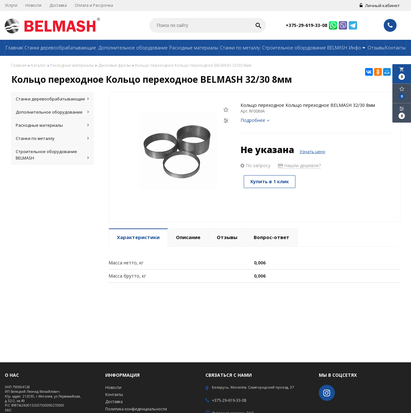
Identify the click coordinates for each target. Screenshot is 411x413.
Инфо (358, 48)
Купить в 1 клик (269, 181)
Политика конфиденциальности (136, 409)
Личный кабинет (380, 5)
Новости (33, 5)
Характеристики (138, 237)
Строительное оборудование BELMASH (304, 48)
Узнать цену (312, 151)
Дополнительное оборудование (133, 48)
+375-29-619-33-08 (306, 25)
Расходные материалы (194, 48)
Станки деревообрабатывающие (60, 48)
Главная (14, 48)
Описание (188, 237)
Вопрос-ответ (271, 237)
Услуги (11, 5)
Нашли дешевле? (299, 165)
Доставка (58, 5)
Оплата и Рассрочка (94, 5)
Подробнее (254, 120)
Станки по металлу (240, 48)
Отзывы (376, 48)
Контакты (395, 48)
